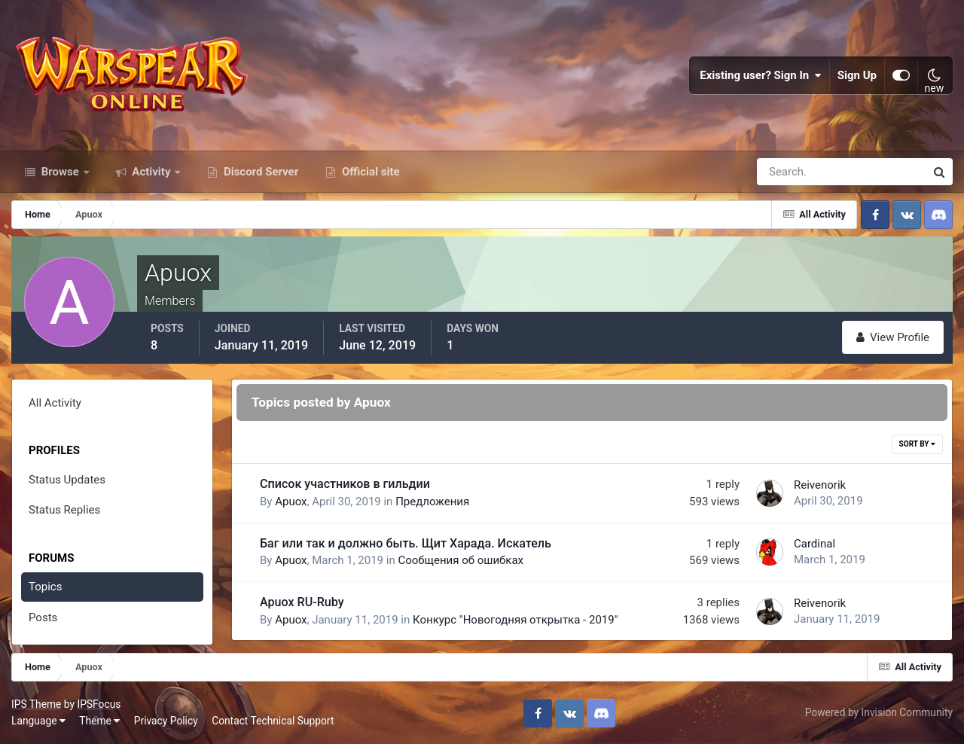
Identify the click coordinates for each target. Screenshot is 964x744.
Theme (99, 721)
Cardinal (814, 543)
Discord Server (259, 171)
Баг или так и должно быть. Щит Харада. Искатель (405, 543)
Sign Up (857, 75)
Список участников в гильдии (345, 484)
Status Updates (67, 479)
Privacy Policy (166, 721)
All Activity (55, 403)
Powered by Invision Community (879, 712)
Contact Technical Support (273, 721)
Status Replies (64, 510)
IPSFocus (98, 704)
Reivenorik (820, 485)
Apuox (291, 501)
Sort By (917, 444)
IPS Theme (36, 704)
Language (38, 721)
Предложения (432, 501)
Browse (60, 171)
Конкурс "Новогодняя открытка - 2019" (515, 620)
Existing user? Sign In (761, 75)
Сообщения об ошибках (460, 560)
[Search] (789, 171)
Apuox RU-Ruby (302, 602)
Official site (369, 171)
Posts (43, 617)
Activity (152, 171)
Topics (45, 586)
